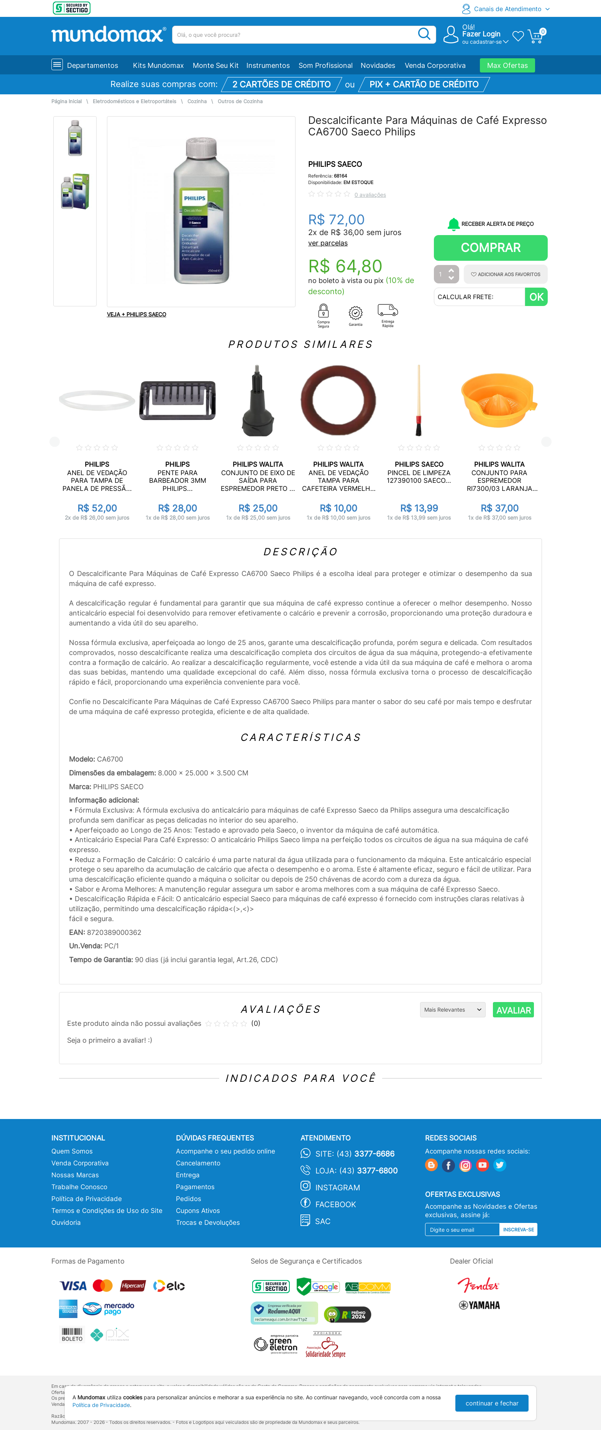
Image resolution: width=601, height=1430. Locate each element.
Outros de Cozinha (240, 101)
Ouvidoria (66, 1222)
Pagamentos (195, 1187)
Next (546, 442)
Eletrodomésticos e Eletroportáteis (134, 101)
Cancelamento (198, 1163)
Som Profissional (326, 65)
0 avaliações (370, 194)
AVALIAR (513, 1010)
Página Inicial (66, 101)
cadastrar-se (486, 41)
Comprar (491, 247)
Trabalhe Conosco (79, 1187)
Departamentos (92, 65)
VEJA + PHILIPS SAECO (136, 314)
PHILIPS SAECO (335, 164)
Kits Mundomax (158, 65)
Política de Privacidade (86, 1199)
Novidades (378, 65)
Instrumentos (268, 65)
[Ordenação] (453, 1009)
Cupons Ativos (198, 1210)
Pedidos (188, 1199)
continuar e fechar (492, 1403)
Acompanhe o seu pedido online (225, 1151)
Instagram (337, 1187)
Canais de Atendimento (508, 9)
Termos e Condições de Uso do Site (107, 1210)
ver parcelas (328, 243)
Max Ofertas (507, 65)
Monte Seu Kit (216, 65)
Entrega (188, 1175)
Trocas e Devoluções (208, 1222)
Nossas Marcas (75, 1175)
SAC (323, 1221)
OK (536, 297)
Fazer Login (481, 34)
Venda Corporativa (435, 65)
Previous (54, 442)
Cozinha (197, 101)
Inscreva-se (518, 1230)
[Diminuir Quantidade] (451, 278)
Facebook (335, 1204)
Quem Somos (72, 1151)
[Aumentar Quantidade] (451, 271)
